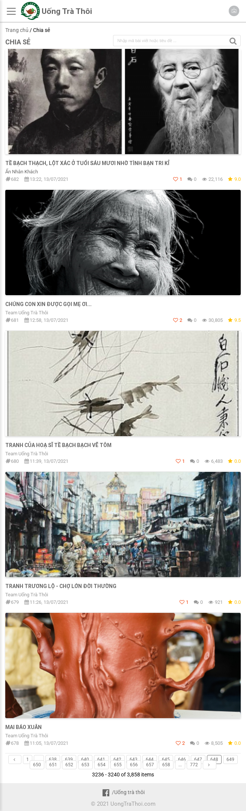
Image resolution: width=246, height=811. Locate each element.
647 (198, 759)
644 (150, 759)
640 (85, 759)
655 (118, 764)
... (39, 759)
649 (230, 759)
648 (214, 759)
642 (117, 759)
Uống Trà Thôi (67, 11)
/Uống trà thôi (123, 792)
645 (166, 759)
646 (182, 759)
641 (101, 759)
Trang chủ (17, 30)
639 (69, 759)
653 (85, 764)
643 (133, 759)
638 (53, 759)
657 (150, 764)
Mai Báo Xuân (23, 727)
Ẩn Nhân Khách (21, 171)
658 (166, 764)
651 (53, 764)
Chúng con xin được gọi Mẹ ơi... (48, 304)
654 (102, 764)
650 (37, 764)
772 (194, 764)
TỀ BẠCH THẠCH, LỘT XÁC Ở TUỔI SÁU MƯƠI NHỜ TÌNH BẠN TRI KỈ (87, 163)
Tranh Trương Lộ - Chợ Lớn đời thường (60, 586)
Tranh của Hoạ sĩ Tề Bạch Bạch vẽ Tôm (58, 445)
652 (69, 764)
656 (134, 764)
